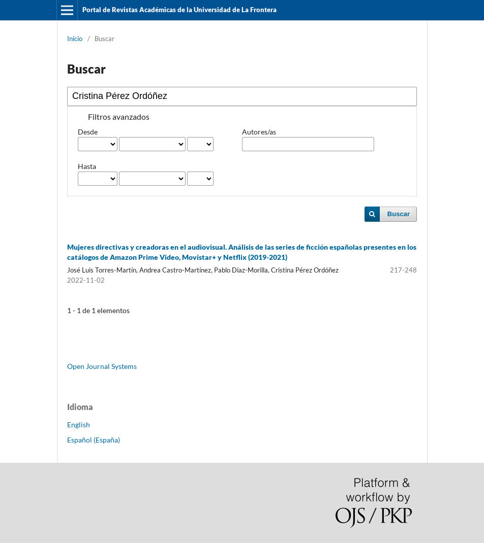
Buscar (398, 214)
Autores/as (259, 131)
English (78, 424)
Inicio (74, 39)
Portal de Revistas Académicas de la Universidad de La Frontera (179, 10)
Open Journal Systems (102, 366)
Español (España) (93, 439)
